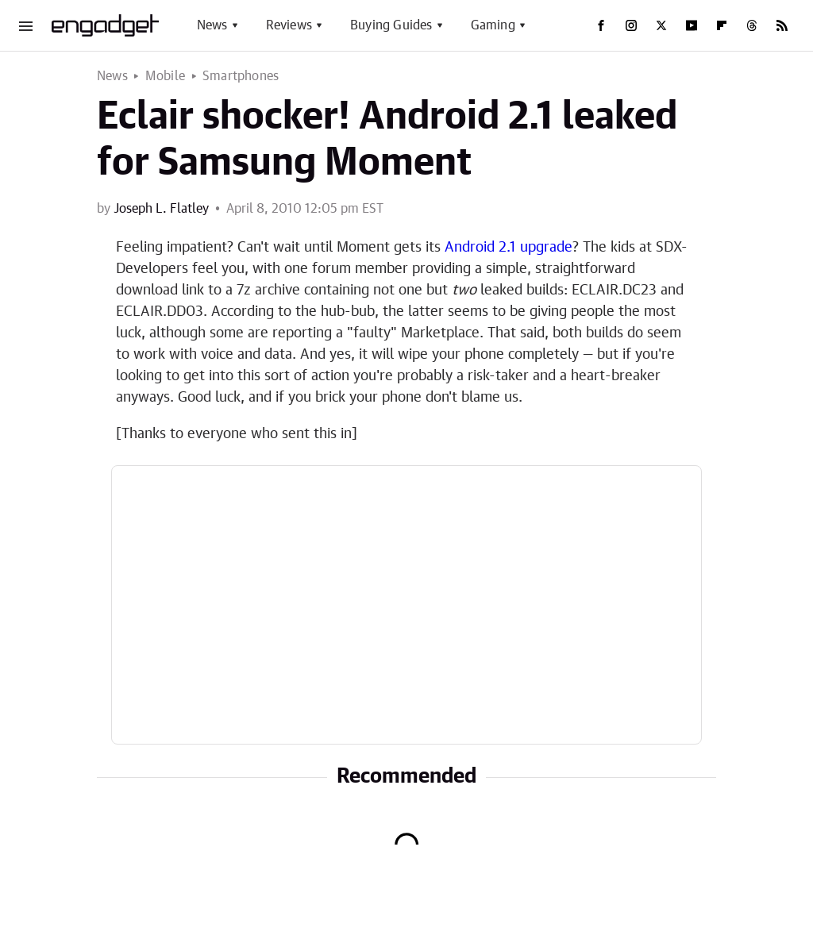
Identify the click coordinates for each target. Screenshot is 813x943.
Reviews (289, 25)
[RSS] (782, 25)
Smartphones (240, 76)
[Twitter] (661, 25)
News (212, 25)
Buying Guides (391, 25)
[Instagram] (631, 25)
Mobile (165, 76)
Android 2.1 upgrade (508, 248)
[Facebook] (601, 25)
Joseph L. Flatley (161, 208)
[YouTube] (691, 25)
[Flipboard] (722, 25)
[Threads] (752, 25)
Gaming (493, 25)
